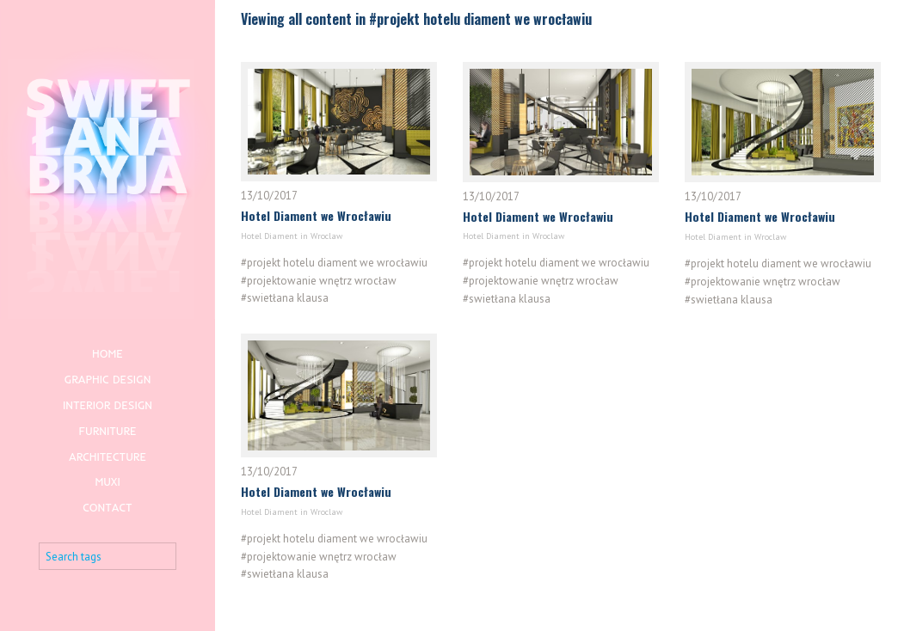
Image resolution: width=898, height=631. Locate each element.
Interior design (107, 405)
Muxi (107, 481)
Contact (107, 507)
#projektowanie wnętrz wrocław (319, 280)
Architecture (107, 456)
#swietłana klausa (285, 298)
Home (107, 353)
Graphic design (108, 379)
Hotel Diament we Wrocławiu (316, 215)
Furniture (107, 431)
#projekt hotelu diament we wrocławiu (334, 261)
